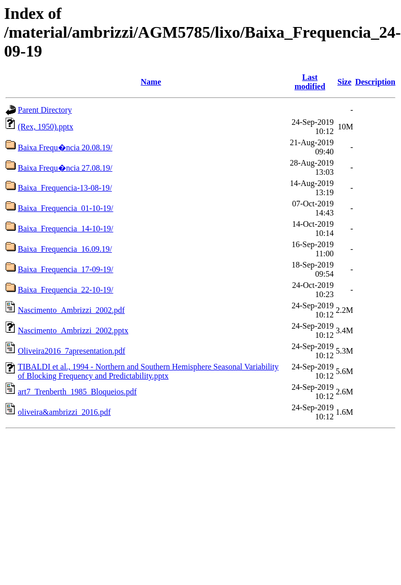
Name (151, 81)
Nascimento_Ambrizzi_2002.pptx (73, 330)
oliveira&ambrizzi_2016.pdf (64, 412)
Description (375, 81)
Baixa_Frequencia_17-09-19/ (65, 269)
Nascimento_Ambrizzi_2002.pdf (71, 310)
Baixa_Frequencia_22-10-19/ (65, 289)
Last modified (310, 82)
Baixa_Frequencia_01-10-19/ (65, 208)
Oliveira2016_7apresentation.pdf (71, 351)
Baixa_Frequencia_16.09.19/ (65, 249)
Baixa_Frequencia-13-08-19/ (65, 187)
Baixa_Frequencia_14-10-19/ (65, 228)
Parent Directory (45, 109)
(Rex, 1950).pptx (45, 126)
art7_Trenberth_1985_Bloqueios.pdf (77, 391)
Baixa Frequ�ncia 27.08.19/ (65, 168)
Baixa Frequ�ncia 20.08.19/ (65, 147)
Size (344, 81)
